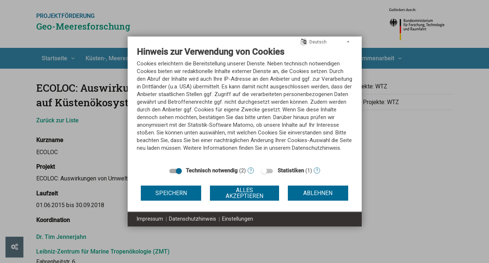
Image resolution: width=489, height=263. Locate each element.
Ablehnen (317, 193)
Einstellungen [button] (237, 219)
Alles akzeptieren (244, 193)
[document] (245, 104)
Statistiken (291, 170)
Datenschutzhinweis (192, 219)
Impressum (150, 219)
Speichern (171, 193)
